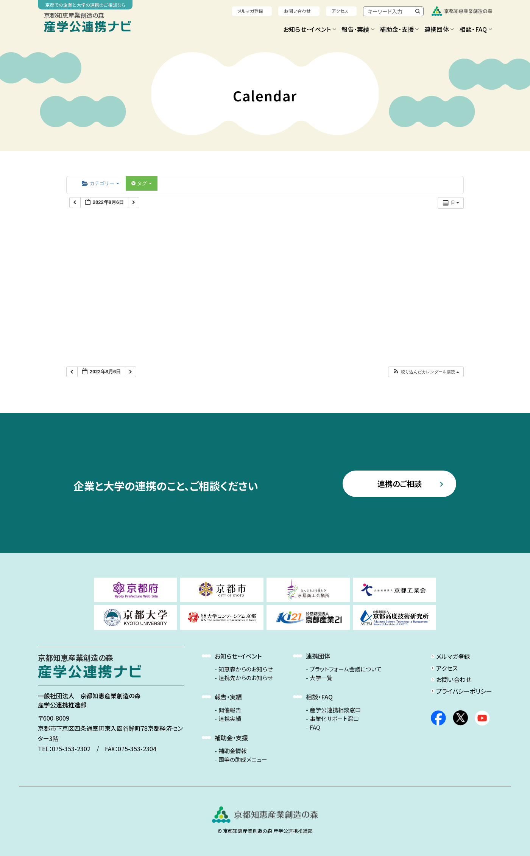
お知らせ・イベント (309, 29)
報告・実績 (357, 29)
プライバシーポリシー (464, 691)
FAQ (315, 727)
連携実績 (229, 718)
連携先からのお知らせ (245, 677)
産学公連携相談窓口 (335, 710)
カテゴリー (100, 183)
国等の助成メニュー (242, 759)
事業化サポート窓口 (334, 718)
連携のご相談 (399, 483)
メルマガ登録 (250, 11)
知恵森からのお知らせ (245, 669)
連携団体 (439, 29)
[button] (425, 372)
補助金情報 (232, 750)
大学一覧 (321, 677)
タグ (141, 183)
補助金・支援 (399, 29)
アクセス (340, 11)
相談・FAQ (476, 29)
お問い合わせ (297, 11)
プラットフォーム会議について (346, 669)
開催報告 (229, 710)
